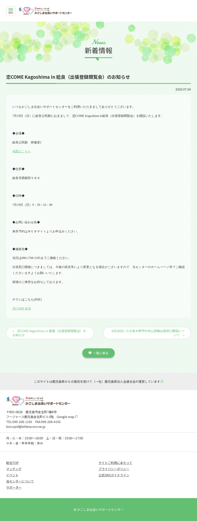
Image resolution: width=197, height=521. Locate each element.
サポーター (14, 487)
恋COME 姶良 (21, 308)
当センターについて (20, 481)
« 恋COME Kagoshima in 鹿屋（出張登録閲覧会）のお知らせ (49, 332)
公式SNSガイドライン (113, 475)
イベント (12, 475)
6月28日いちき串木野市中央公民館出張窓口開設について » (148, 332)
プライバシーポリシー (113, 469)
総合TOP (12, 462)
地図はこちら (21, 151)
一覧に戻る (101, 353)
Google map (65, 416)
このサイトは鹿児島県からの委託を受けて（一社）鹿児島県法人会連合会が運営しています (97, 381)
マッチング (14, 469)
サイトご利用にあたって (115, 462)
